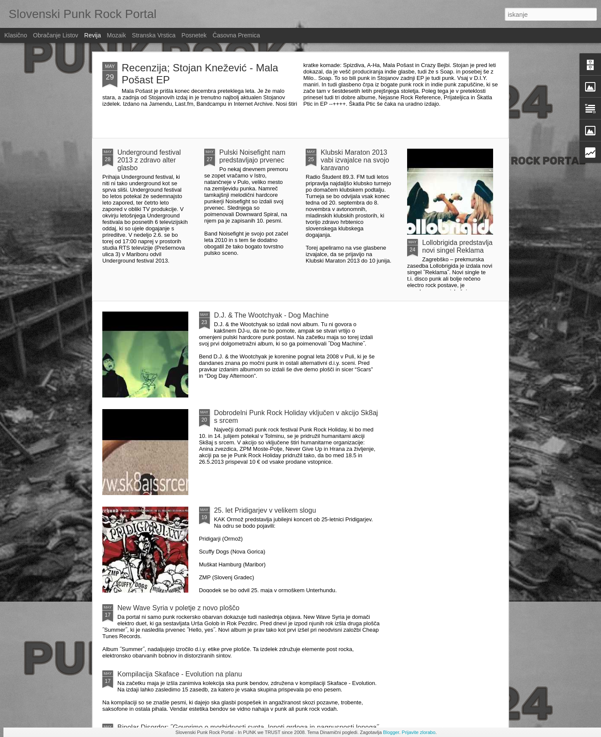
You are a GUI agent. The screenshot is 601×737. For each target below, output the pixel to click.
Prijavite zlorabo (418, 732)
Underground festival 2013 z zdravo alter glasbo (149, 160)
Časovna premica (236, 35)
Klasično (15, 35)
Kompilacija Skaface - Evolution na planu (179, 674)
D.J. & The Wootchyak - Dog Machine (271, 315)
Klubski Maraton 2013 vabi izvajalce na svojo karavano (355, 160)
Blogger (391, 732)
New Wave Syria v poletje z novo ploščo (178, 608)
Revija (92, 35)
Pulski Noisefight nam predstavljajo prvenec (252, 156)
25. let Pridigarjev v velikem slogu (265, 510)
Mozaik (116, 35)
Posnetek (193, 35)
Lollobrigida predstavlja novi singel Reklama (457, 246)
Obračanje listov (55, 35)
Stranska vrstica (153, 35)
